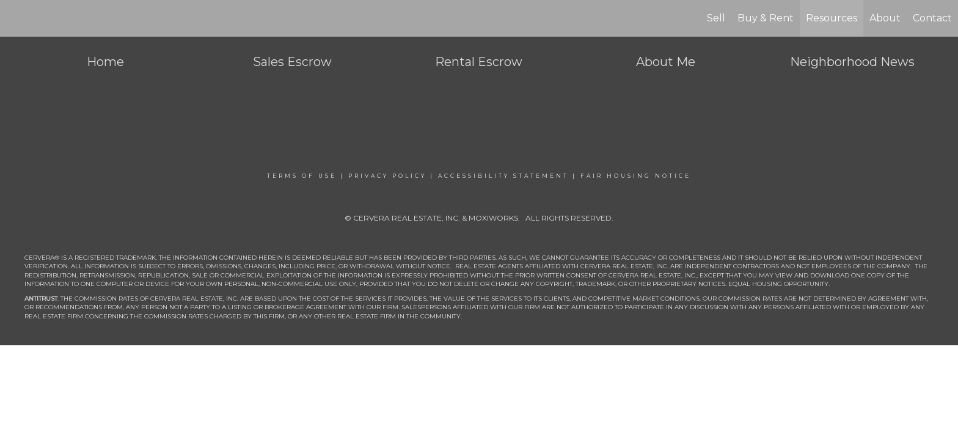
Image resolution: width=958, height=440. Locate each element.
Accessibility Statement (503, 175)
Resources (831, 18)
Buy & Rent (765, 18)
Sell (716, 18)
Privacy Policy (387, 175)
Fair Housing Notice (635, 175)
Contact (932, 18)
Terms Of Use (302, 175)
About (885, 18)
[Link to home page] (15, 18)
